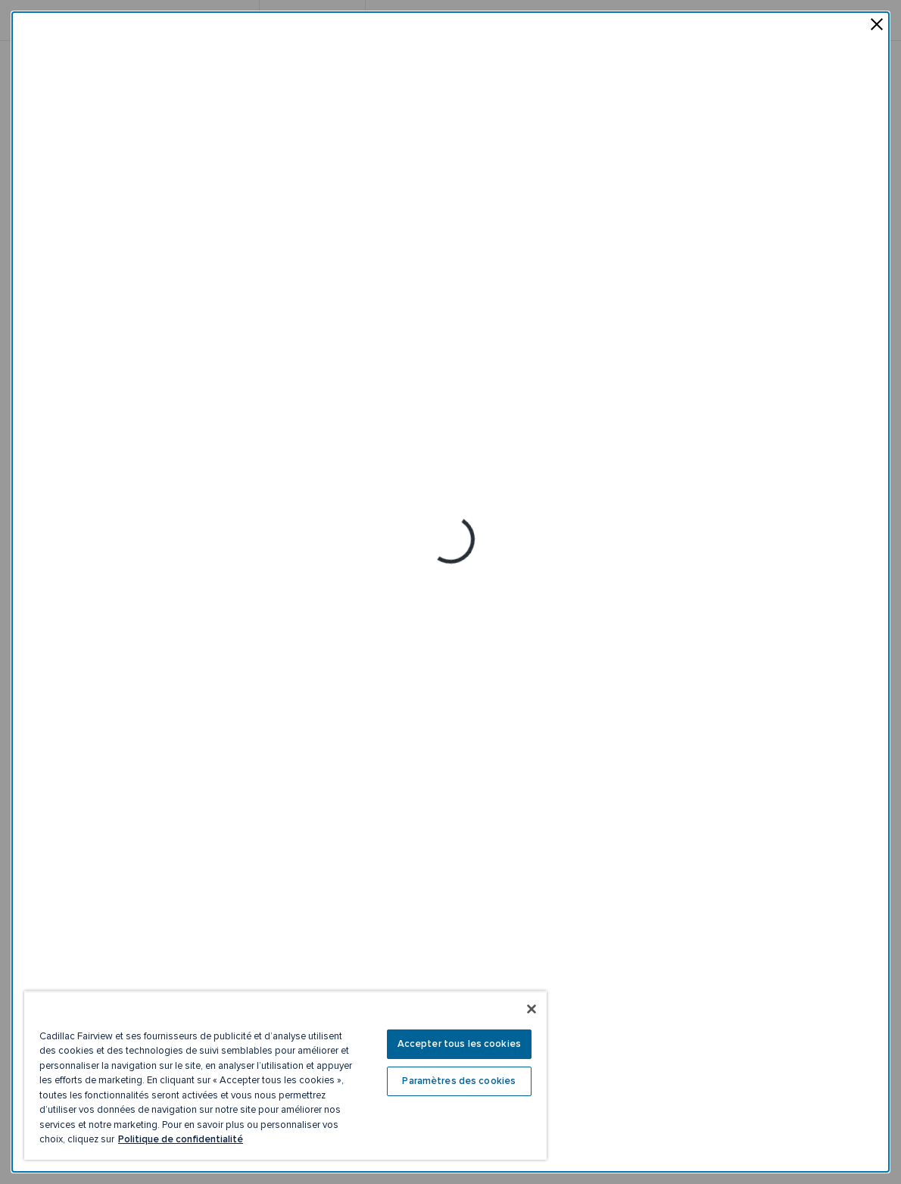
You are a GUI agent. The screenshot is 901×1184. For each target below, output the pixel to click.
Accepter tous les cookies (459, 1044)
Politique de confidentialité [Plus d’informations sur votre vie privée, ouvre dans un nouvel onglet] (180, 1139)
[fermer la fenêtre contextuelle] (877, 25)
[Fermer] (531, 1009)
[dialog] (450, 592)
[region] (285, 1075)
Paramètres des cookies (459, 1081)
